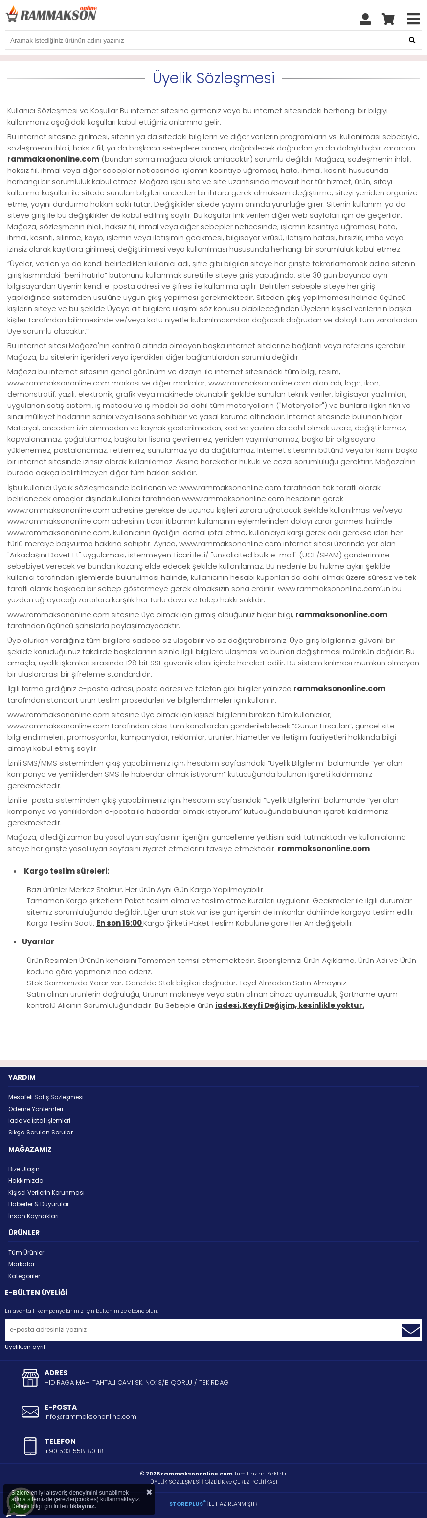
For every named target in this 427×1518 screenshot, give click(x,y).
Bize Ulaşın (24, 1169)
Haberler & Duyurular (38, 1204)
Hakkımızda (26, 1180)
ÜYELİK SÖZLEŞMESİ (175, 1482)
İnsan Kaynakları (33, 1216)
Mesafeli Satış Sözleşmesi (46, 1097)
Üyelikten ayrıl (25, 1347)
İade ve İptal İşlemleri (39, 1120)
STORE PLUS (187, 1504)
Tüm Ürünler (26, 1252)
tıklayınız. (82, 1506)
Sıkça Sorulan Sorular (40, 1132)
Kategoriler (24, 1276)
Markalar (21, 1264)
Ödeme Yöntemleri (35, 1109)
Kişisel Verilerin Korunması (46, 1192)
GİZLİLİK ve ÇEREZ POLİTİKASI (241, 1482)
